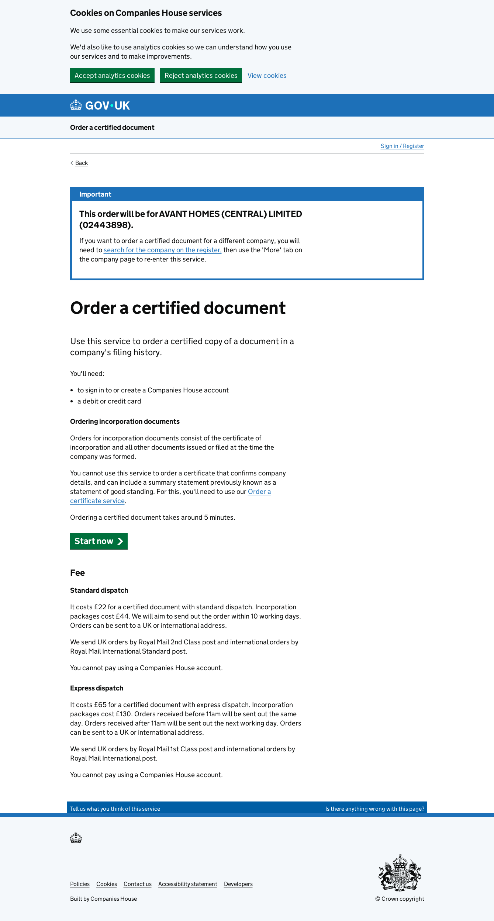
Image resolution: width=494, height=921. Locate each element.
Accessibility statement (187, 883)
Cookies (106, 883)
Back (81, 162)
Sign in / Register (402, 145)
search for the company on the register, (163, 250)
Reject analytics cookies (201, 75)
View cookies (267, 75)
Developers (238, 883)
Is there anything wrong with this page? (374, 808)
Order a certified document (112, 127)
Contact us (138, 883)
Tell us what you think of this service (115, 808)
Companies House (113, 898)
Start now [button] (99, 541)
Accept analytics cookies (112, 75)
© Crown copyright (399, 898)
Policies (80, 883)
